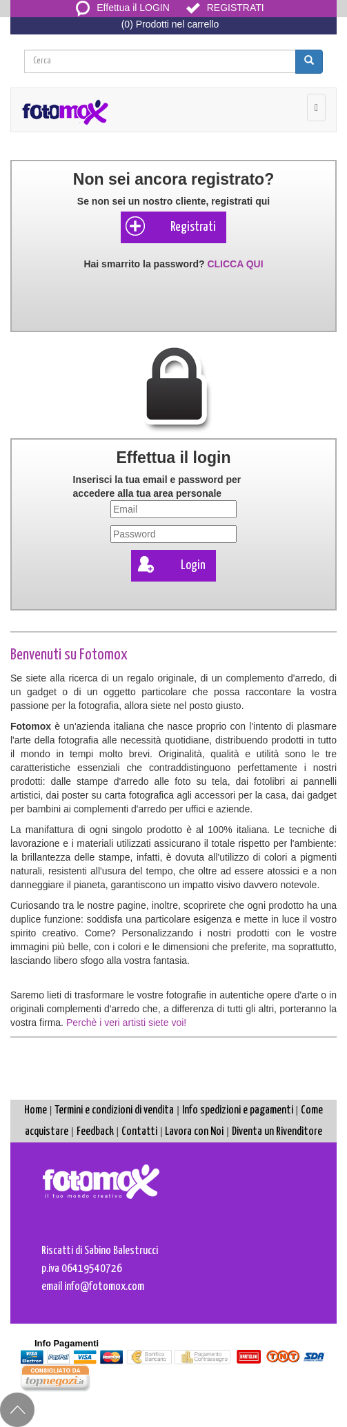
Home (35, 1110)
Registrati (170, 226)
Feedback (95, 1132)
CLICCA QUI (235, 263)
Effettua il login (173, 457)
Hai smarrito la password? (173, 263)
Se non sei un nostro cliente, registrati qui (173, 201)
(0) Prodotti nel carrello (170, 24)
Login (170, 564)
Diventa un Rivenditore (277, 1132)
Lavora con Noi (194, 1132)
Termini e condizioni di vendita (114, 1110)
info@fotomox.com (104, 1287)
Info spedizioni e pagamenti (237, 1110)
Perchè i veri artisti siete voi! (126, 1022)
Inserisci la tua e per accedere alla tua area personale (157, 486)
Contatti (139, 1132)
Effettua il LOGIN (123, 7)
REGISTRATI (225, 7)
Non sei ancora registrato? (173, 179)
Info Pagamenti (66, 1343)
